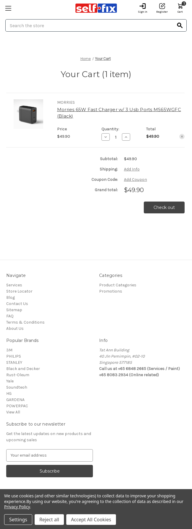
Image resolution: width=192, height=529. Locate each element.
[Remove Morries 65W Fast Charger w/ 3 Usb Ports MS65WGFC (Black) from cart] (182, 136)
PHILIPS (13, 356)
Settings (18, 519)
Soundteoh (16, 387)
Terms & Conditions (25, 322)
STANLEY (14, 362)
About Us (15, 328)
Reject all (49, 519)
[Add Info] (132, 169)
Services (14, 285)
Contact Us (17, 303)
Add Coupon (135, 179)
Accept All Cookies (91, 519)
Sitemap (14, 309)
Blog (10, 297)
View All (13, 412)
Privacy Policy (17, 506)
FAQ (10, 316)
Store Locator (19, 291)
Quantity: (110, 129)
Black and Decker (23, 368)
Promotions (110, 291)
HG (9, 393)
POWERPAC (17, 405)
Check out (164, 207)
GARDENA (15, 399)
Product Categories (117, 285)
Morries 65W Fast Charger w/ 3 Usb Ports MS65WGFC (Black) (119, 113)
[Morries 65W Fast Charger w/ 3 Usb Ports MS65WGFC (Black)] (116, 137)
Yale (10, 381)
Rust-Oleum (17, 374)
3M (9, 350)
